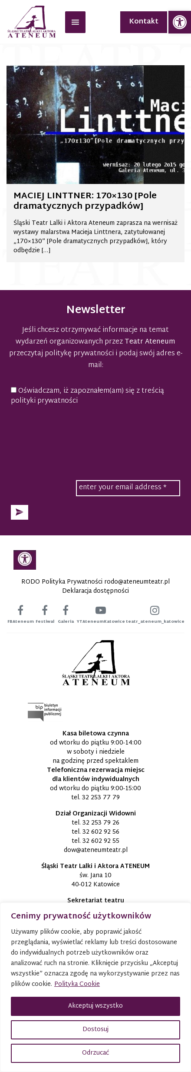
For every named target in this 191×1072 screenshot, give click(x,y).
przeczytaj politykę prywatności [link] (61, 353)
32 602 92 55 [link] (100, 841)
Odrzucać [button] (95, 1053)
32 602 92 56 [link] (100, 832)
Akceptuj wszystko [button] (95, 1006)
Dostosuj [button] (95, 1029)
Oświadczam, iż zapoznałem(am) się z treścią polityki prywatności (87, 396)
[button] (19, 512)
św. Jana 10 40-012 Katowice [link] (95, 880)
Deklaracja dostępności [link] (95, 591)
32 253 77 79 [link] (101, 797)
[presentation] (95, 433)
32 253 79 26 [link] (100, 823)
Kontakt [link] (143, 22)
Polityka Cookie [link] (77, 984)
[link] (179, 22)
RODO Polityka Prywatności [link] (61, 582)
